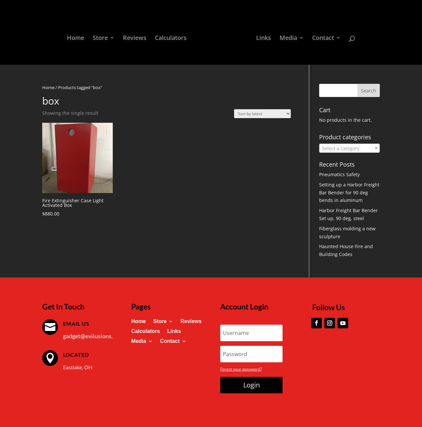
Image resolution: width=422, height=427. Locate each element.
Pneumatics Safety (339, 174)
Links (263, 38)
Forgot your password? (241, 369)
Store (100, 38)
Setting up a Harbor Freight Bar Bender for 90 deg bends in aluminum (349, 192)
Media (288, 38)
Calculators (171, 38)
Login (251, 384)
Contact (323, 38)
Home (75, 38)
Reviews (134, 38)
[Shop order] (262, 113)
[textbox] (349, 148)
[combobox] (349, 148)
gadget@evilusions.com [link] (93, 336)
